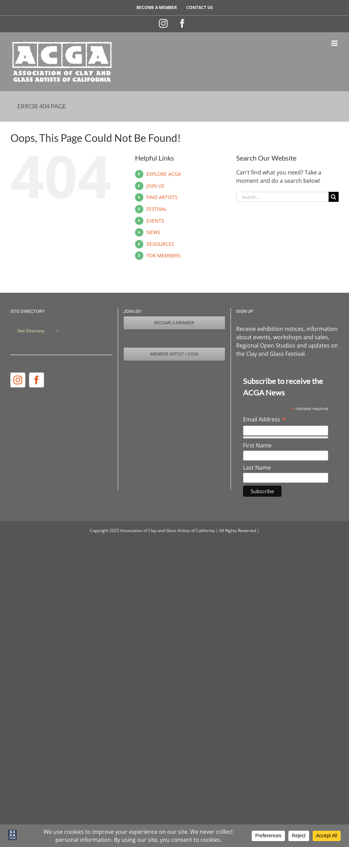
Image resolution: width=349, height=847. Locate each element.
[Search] (334, 197)
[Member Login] (174, 354)
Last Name (257, 467)
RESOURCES (160, 244)
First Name (257, 445)
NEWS (153, 232)
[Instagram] (17, 380)
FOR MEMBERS (163, 255)
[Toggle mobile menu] (335, 43)
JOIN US (155, 185)
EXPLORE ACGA (163, 174)
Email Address (264, 419)
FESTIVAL (156, 209)
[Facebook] (36, 380)
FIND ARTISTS (162, 197)
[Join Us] (174, 323)
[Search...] (282, 197)
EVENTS (155, 220)
